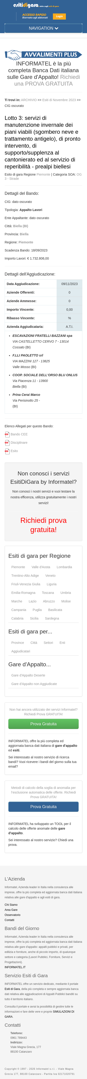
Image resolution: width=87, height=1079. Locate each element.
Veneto (50, 575)
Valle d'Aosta (41, 567)
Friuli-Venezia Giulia (25, 584)
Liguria (52, 584)
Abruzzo (49, 601)
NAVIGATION (43, 28)
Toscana (48, 593)
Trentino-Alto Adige (25, 575)
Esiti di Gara (12, 989)
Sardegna (52, 618)
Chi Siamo (11, 904)
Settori (48, 643)
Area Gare (11, 910)
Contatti (9, 920)
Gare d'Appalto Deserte (28, 675)
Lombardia (64, 567)
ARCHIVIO (29, 100)
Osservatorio (12, 915)
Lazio (32, 601)
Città (33, 643)
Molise (66, 601)
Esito (14, 451)
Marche (16, 601)
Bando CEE (19, 434)
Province (17, 643)
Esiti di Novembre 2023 (59, 100)
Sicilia (34, 618)
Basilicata (55, 610)
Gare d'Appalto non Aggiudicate (34, 684)
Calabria (17, 618)
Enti (62, 643)
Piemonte (43, 174)
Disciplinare (19, 442)
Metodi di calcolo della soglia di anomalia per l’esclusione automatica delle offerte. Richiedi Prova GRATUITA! (43, 792)
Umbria (66, 593)
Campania (18, 610)
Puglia (37, 610)
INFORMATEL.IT (15, 967)
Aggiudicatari (20, 651)
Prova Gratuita (43, 724)
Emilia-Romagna (23, 593)
